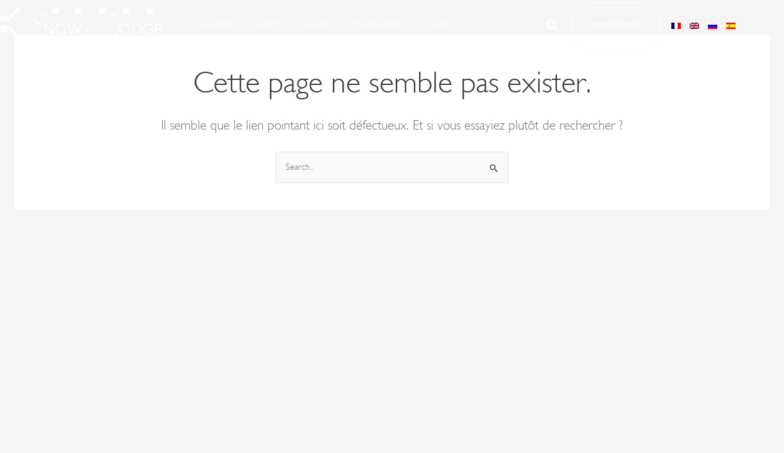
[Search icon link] (552, 27)
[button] (616, 26)
